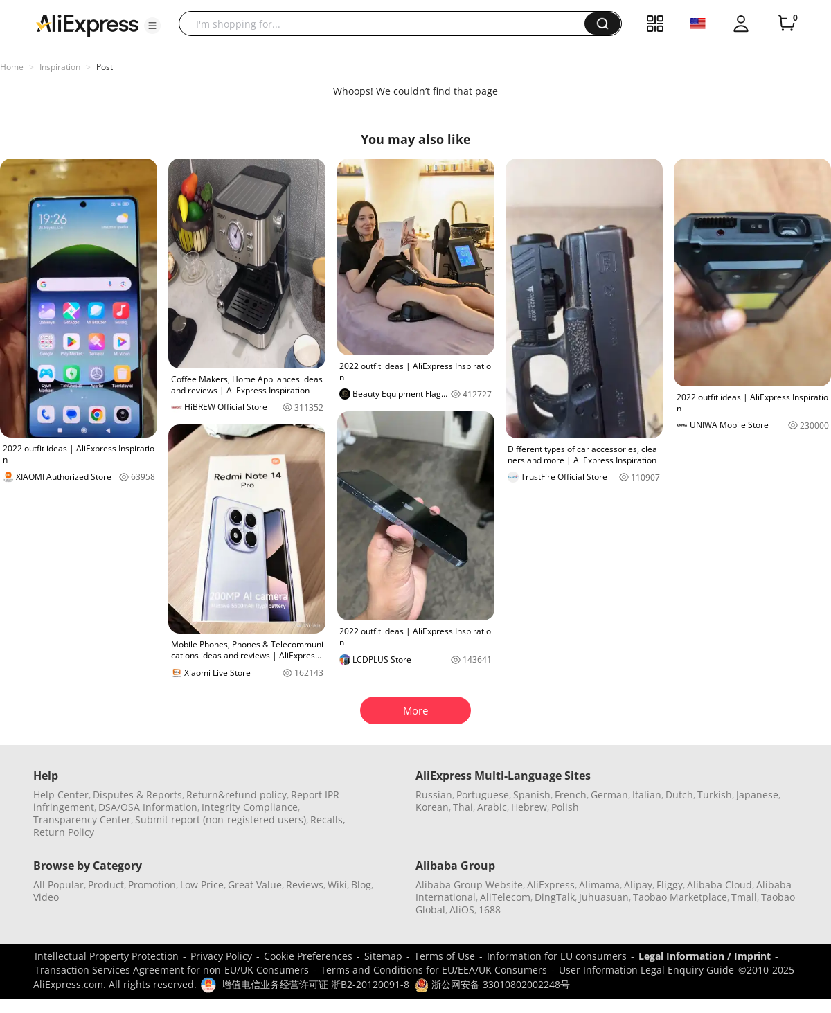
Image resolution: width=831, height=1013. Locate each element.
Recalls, (328, 819)
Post (104, 67)
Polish (565, 807)
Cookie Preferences (308, 955)
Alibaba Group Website (469, 884)
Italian (646, 794)
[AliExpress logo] (87, 24)
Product (106, 884)
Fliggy (669, 884)
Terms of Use (444, 955)
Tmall (744, 897)
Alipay (638, 884)
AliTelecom (505, 897)
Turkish (714, 794)
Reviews (304, 884)
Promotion (152, 884)
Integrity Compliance (250, 807)
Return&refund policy (236, 794)
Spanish (532, 794)
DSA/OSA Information (147, 807)
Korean (432, 807)
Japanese (757, 794)
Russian (434, 794)
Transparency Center (82, 819)
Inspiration (59, 67)
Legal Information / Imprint (704, 955)
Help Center (61, 794)
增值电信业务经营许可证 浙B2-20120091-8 (315, 984)
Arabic (492, 807)
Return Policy (63, 832)
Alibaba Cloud (719, 884)
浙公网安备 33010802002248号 (492, 984)
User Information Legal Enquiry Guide (646, 969)
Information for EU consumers (557, 955)
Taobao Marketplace (680, 897)
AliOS (461, 909)
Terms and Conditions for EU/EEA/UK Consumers (434, 969)
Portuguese (482, 794)
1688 (490, 909)
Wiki (337, 884)
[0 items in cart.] (787, 23)
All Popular (58, 884)
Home (12, 67)
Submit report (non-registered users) (220, 819)
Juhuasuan (604, 897)
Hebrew (529, 807)
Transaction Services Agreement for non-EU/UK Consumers (172, 969)
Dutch (679, 794)
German (609, 794)
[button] (152, 25)
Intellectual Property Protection (107, 955)
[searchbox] (386, 23)
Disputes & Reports (137, 794)
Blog (361, 884)
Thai (463, 807)
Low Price (202, 884)
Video (46, 897)
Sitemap (383, 955)
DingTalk (555, 897)
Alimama (599, 884)
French (571, 794)
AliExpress (551, 884)
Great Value (255, 884)
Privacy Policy (221, 955)
